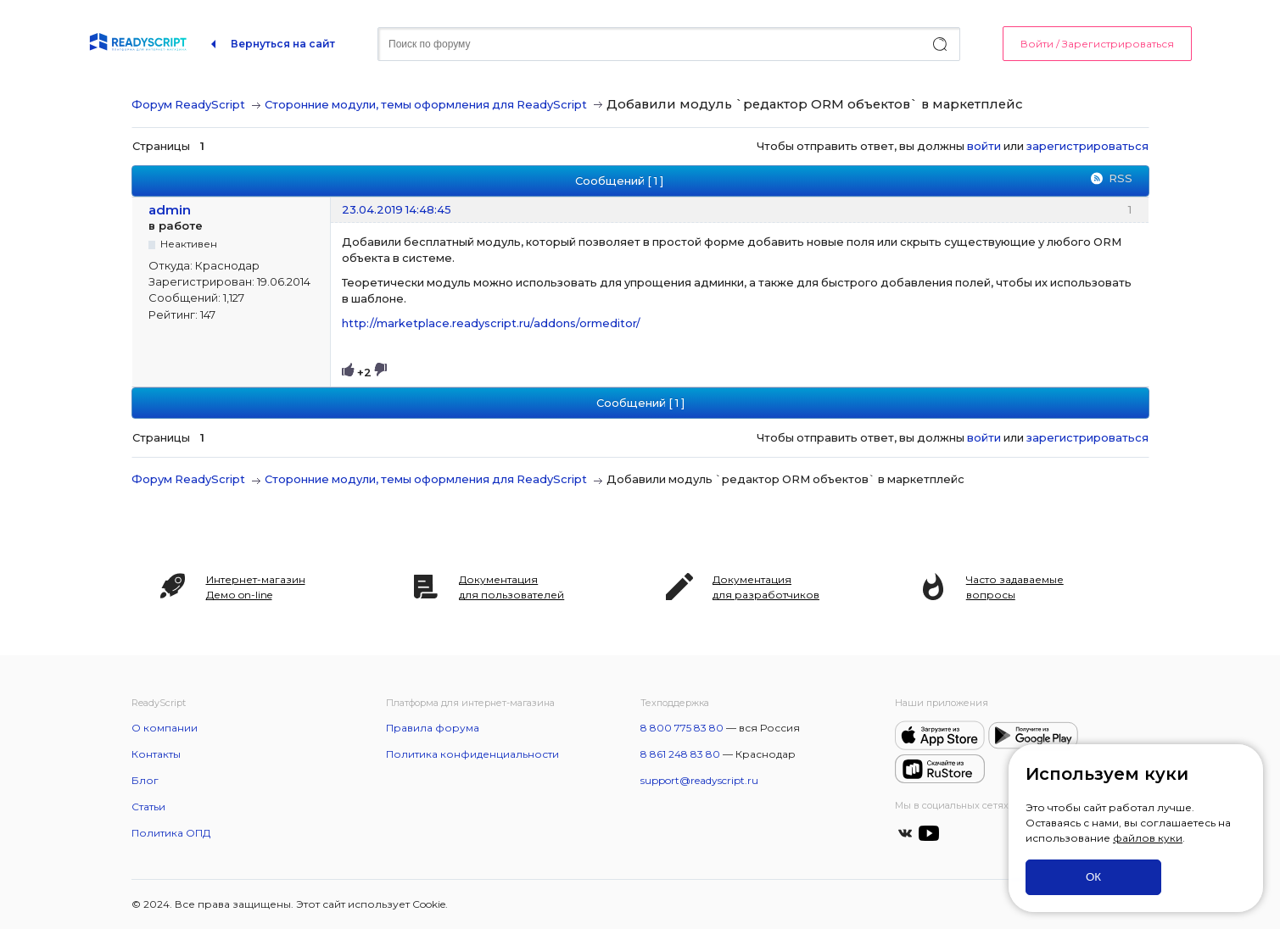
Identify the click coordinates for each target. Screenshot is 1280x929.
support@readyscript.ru (699, 780)
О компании (164, 727)
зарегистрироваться (1087, 146)
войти (984, 146)
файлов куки (1147, 838)
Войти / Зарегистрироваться (1097, 43)
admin (169, 210)
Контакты (156, 754)
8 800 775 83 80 (682, 727)
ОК (1093, 877)
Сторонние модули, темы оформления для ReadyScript (426, 104)
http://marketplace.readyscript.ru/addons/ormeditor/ (491, 323)
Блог (145, 780)
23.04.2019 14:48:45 (396, 209)
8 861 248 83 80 (680, 754)
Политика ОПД (170, 832)
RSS (1120, 178)
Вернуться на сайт (283, 43)
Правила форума (432, 727)
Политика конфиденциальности (472, 754)
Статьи (148, 806)
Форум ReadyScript (188, 104)
